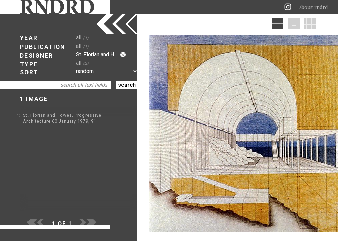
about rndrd (313, 7)
